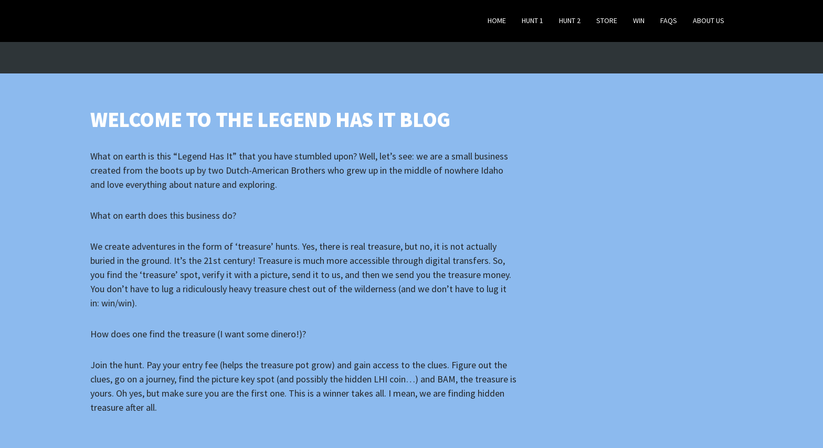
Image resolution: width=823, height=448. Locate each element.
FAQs (668, 20)
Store (606, 20)
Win (639, 20)
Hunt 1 (532, 20)
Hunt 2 (570, 20)
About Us (708, 20)
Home (497, 20)
